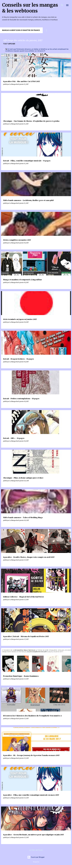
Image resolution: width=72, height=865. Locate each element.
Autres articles (36, 850)
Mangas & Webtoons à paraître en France (21, 30)
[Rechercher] (62, 5)
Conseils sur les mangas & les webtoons (30, 8)
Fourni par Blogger (36, 857)
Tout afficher (9, 44)
